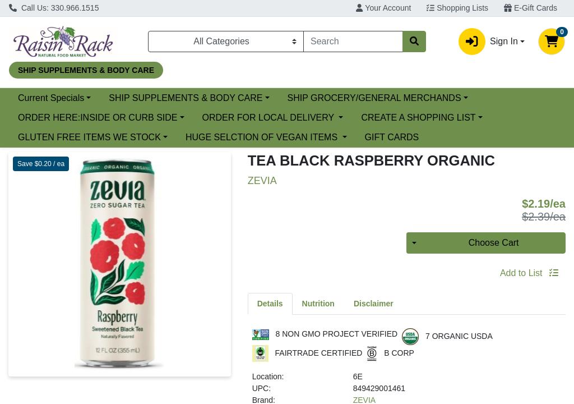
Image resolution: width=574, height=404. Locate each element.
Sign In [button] (488, 41)
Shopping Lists (457, 7)
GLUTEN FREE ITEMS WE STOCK (89, 137)
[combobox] (353, 41)
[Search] (353, 41)
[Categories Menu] (226, 41)
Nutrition (318, 303)
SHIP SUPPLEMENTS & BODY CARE (185, 98)
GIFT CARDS (392, 137)
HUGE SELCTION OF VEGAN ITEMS (263, 137)
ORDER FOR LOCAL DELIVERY (269, 117)
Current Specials (51, 98)
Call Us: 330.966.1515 (54, 7)
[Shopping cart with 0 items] (551, 41)
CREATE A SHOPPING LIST (418, 117)
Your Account (383, 7)
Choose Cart (494, 242)
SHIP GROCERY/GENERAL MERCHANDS (374, 98)
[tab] (270, 303)
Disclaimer (374, 303)
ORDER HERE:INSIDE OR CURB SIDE (97, 117)
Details (270, 303)
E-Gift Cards (530, 7)
